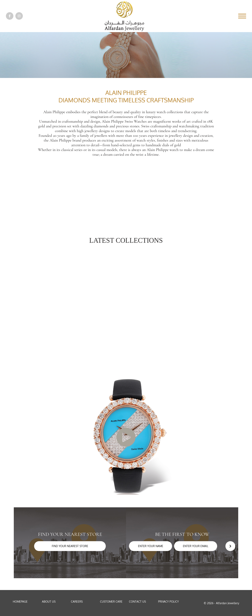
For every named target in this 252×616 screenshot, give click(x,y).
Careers (77, 601)
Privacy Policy (168, 601)
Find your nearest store (70, 546)
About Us (49, 601)
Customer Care (111, 601)
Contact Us (137, 601)
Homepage (20, 601)
